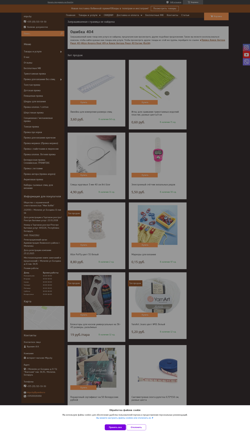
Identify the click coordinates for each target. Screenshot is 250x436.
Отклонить (138, 427)
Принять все (115, 427)
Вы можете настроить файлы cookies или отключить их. (123, 420)
